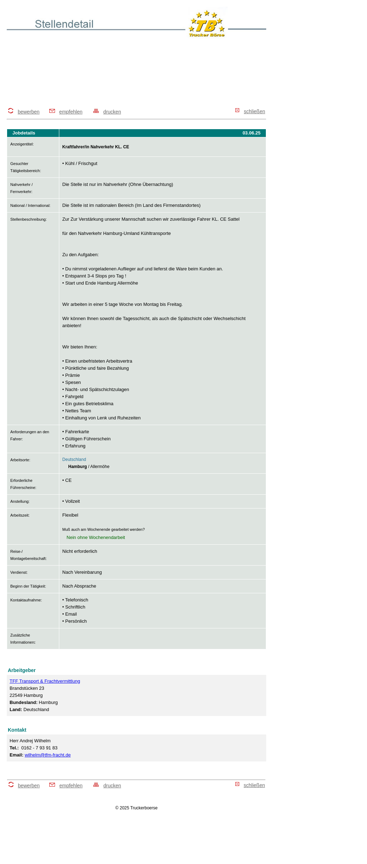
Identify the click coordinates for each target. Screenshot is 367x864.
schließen (254, 111)
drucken (112, 112)
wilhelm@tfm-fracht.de (48, 755)
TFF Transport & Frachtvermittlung (45, 681)
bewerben (29, 112)
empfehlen (70, 112)
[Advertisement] (136, 73)
